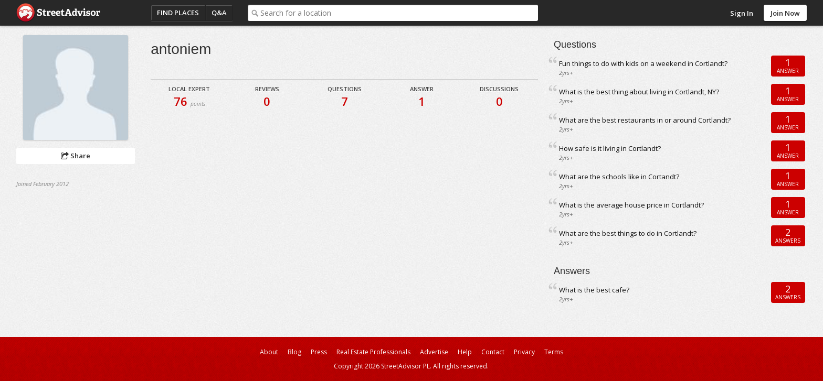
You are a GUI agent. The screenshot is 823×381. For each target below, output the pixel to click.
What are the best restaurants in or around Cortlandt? (645, 120)
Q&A (219, 12)
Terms (553, 351)
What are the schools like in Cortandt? (619, 176)
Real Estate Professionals (373, 351)
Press (319, 351)
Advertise (434, 351)
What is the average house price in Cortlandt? (631, 205)
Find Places (178, 12)
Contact (492, 351)
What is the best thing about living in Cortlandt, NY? (639, 91)
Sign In (741, 13)
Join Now (785, 13)
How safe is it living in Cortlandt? (610, 148)
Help (465, 351)
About (269, 351)
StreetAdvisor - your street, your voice (58, 13)
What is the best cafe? (594, 290)
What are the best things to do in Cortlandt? (628, 233)
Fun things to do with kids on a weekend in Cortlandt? (643, 63)
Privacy (524, 351)
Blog (294, 351)
